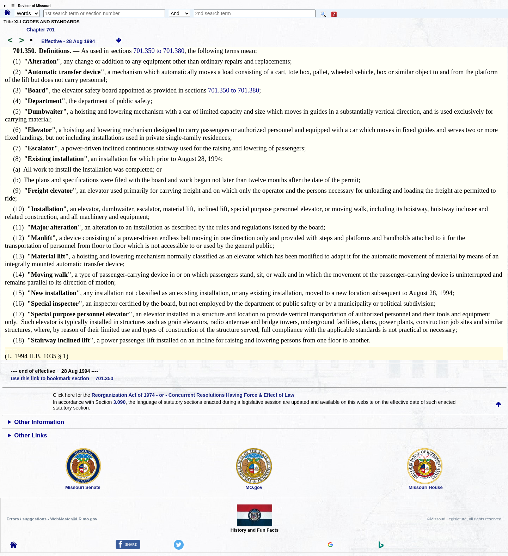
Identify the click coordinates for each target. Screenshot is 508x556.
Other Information (39, 422)
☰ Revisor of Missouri (29, 6)
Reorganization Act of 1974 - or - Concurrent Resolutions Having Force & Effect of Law (193, 395)
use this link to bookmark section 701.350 (62, 378)
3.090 (119, 402)
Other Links (30, 435)
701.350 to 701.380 (158, 50)
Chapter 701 (40, 29)
